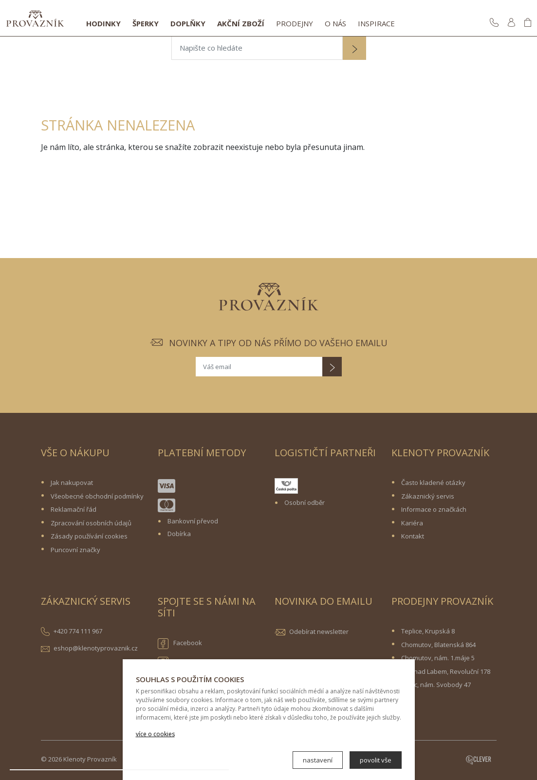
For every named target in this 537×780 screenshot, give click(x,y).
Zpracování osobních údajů (91, 523)
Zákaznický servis (427, 496)
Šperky (145, 23)
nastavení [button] (318, 760)
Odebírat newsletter (319, 631)
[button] (354, 49)
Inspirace (376, 23)
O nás (335, 23)
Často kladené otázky (433, 482)
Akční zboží (240, 23)
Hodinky (103, 23)
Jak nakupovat (72, 482)
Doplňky (187, 23)
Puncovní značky (75, 550)
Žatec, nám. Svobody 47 (436, 684)
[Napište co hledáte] (257, 48)
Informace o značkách (433, 509)
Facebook (180, 643)
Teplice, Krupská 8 (428, 631)
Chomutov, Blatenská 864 (438, 645)
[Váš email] (259, 366)
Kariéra (412, 523)
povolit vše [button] (375, 760)
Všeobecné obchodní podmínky (97, 496)
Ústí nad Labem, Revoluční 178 (445, 671)
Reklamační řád (73, 509)
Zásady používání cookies (89, 536)
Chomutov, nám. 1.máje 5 (438, 658)
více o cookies (155, 734)
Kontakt (412, 536)
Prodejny (294, 23)
